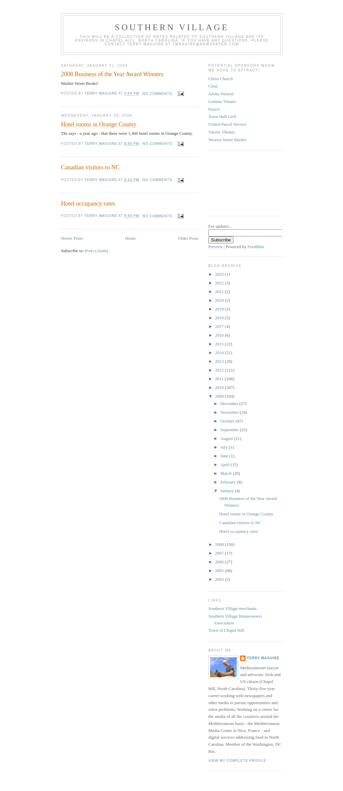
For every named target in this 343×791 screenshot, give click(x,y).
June (224, 455)
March (226, 473)
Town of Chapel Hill (226, 630)
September (230, 429)
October (227, 420)
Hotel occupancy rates (88, 203)
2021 (220, 291)
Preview (215, 246)
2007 (220, 553)
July (224, 447)
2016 (220, 335)
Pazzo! (214, 109)
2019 (220, 309)
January (227, 490)
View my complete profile (237, 760)
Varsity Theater (221, 131)
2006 (220, 561)
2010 (220, 387)
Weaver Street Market (227, 139)
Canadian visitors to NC (90, 167)
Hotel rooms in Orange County (98, 124)
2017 (220, 326)
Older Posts (188, 238)
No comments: (159, 94)
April (225, 464)
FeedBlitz (256, 246)
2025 (220, 274)
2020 (220, 300)
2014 (220, 352)
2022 (220, 282)
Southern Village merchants (232, 608)
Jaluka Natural (220, 93)
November (230, 412)
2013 (220, 361)
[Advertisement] (238, 182)
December (229, 403)
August (227, 438)
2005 (220, 570)
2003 (220, 579)
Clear (213, 86)
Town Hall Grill (222, 116)
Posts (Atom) (96, 250)
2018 (220, 317)
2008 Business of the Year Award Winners (112, 74)
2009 (220, 396)
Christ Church (220, 78)
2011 (220, 378)
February (228, 482)
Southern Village (172, 27)
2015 (220, 343)
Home (130, 238)
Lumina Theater (222, 101)
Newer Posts (72, 238)
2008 (220, 544)
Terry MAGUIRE (263, 658)
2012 (220, 370)
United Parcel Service (227, 124)
